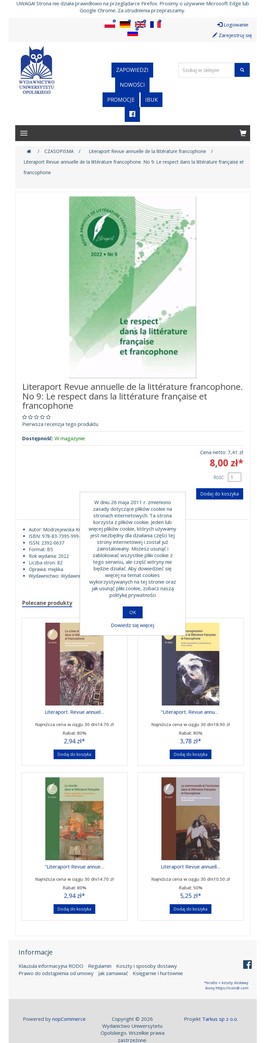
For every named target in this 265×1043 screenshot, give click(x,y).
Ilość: (219, 477)
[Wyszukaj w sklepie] (206, 70)
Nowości (132, 84)
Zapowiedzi (132, 70)
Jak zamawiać (113, 972)
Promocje (121, 99)
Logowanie (232, 24)
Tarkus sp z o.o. (220, 1018)
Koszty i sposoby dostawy (146, 965)
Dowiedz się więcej (132, 625)
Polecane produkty (47, 601)
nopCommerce (69, 1018)
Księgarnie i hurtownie (158, 972)
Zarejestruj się (232, 35)
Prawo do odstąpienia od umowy (56, 972)
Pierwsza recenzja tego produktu (60, 424)
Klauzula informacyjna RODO (51, 965)
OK (132, 612)
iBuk (151, 99)
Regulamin (99, 965)
